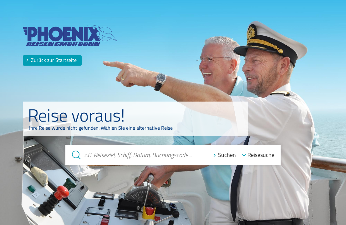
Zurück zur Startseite (51, 60)
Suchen (227, 154)
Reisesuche (260, 154)
